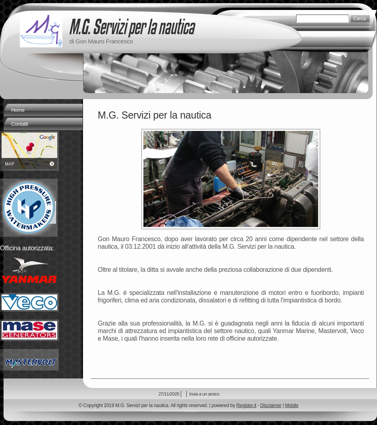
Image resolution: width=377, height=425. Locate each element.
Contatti (19, 124)
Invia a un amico (204, 394)
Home (18, 110)
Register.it (246, 405)
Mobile (291, 405)
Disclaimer (270, 405)
